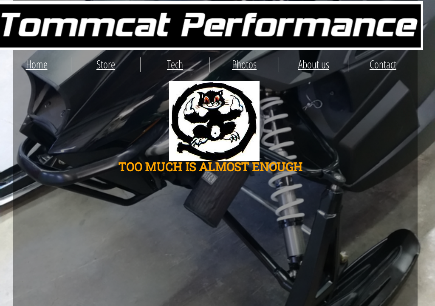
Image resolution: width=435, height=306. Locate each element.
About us (313, 64)
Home (37, 64)
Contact (383, 64)
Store (105, 64)
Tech (175, 64)
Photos (244, 64)
